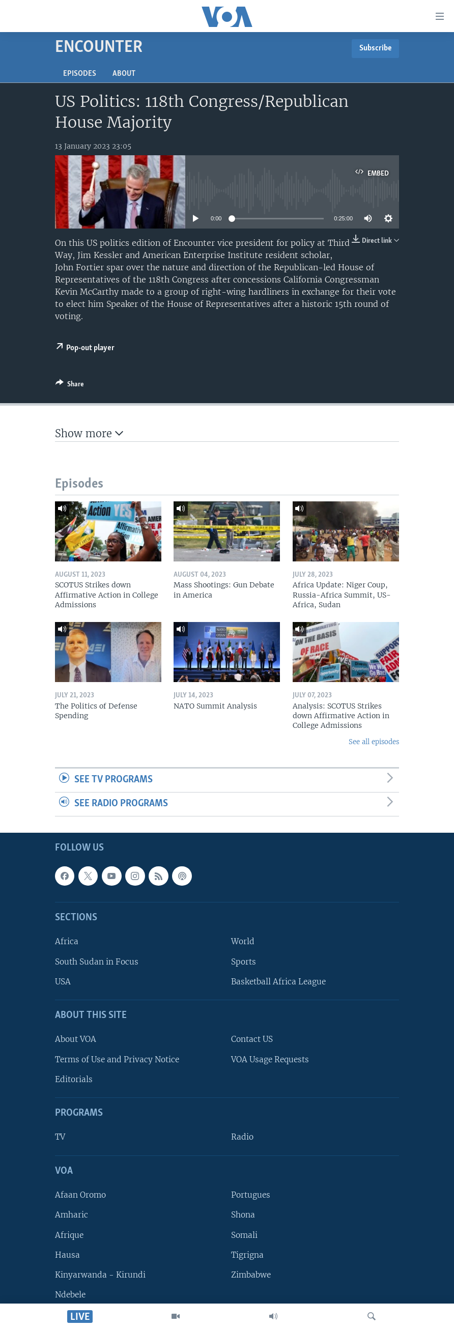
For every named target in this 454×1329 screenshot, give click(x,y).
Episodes (79, 74)
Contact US (252, 1039)
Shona (243, 1215)
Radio (242, 1137)
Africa (66, 941)
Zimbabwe (251, 1274)
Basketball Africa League (278, 981)
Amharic (71, 1215)
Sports (243, 961)
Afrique (69, 1234)
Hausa (67, 1254)
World (242, 941)
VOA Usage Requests (270, 1059)
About (123, 74)
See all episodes (374, 742)
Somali (244, 1234)
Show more (89, 433)
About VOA (75, 1039)
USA (63, 981)
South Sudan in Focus (96, 961)
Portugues (250, 1195)
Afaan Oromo (80, 1195)
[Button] (69, 385)
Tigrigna (247, 1254)
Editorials (74, 1079)
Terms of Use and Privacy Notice (117, 1059)
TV (60, 1137)
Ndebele (70, 1294)
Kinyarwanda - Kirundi (100, 1274)
